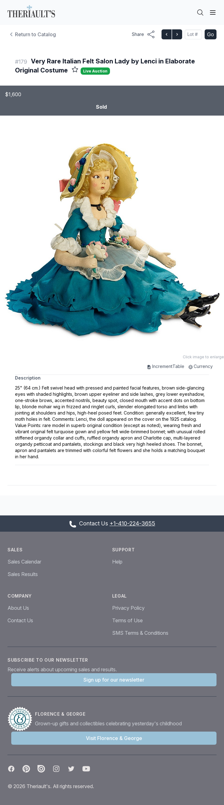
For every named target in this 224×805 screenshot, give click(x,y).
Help (117, 562)
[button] (112, 236)
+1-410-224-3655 (132, 523)
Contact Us (20, 620)
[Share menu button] (143, 34)
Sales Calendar (24, 562)
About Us (18, 608)
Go (210, 34)
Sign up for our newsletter (113, 680)
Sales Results (22, 574)
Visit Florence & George (114, 738)
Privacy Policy (128, 608)
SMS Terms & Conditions (140, 633)
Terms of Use (127, 620)
